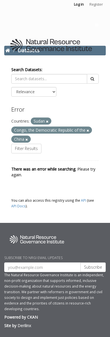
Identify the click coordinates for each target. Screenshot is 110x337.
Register (96, 4)
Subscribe (93, 267)
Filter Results (26, 148)
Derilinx (24, 325)
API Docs (18, 206)
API (83, 200)
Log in (79, 4)
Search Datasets (26, 69)
